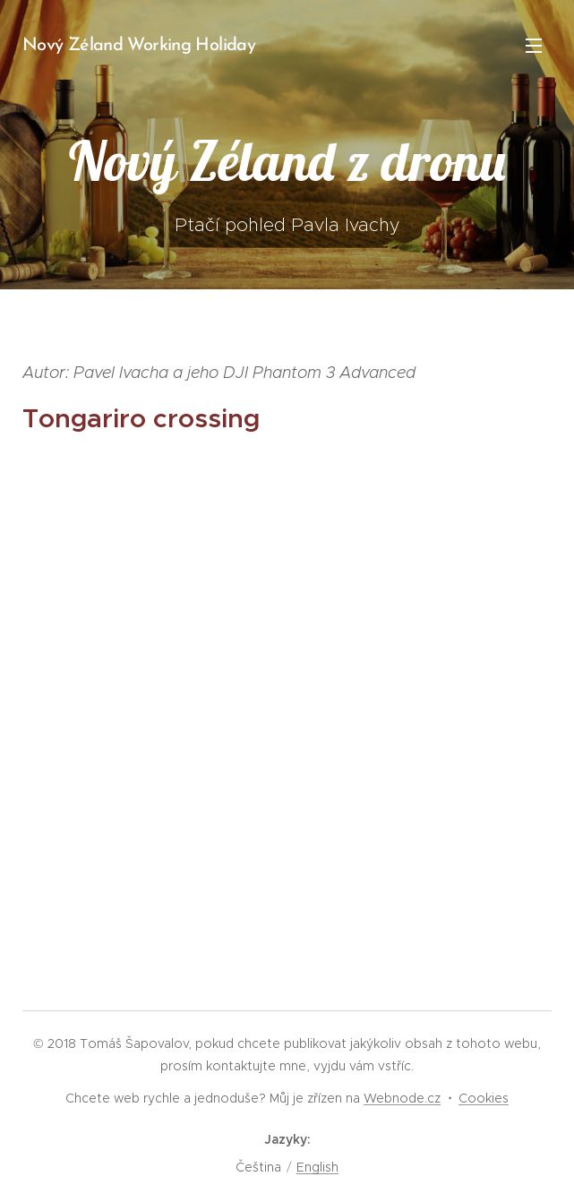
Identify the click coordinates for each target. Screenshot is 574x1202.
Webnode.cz (402, 1098)
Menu (534, 46)
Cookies (483, 1098)
